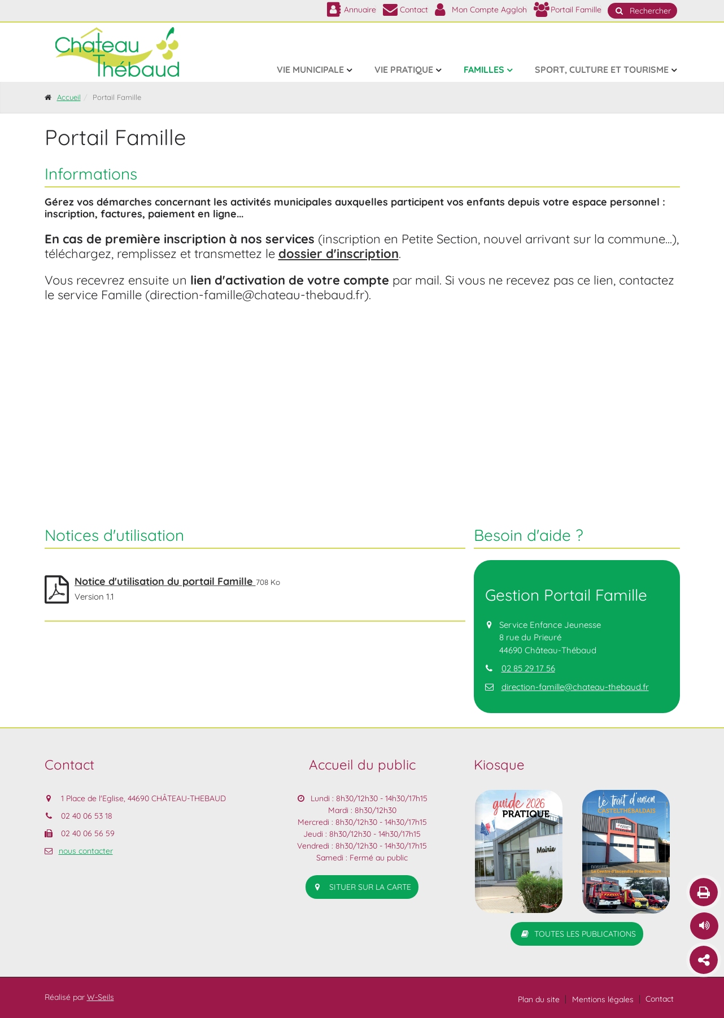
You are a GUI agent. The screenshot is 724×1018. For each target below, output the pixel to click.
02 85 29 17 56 (528, 668)
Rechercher (642, 11)
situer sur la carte (362, 887)
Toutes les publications (577, 934)
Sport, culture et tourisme (602, 69)
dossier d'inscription (338, 253)
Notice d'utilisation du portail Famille (165, 581)
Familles (484, 69)
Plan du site (539, 999)
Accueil (69, 97)
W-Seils (100, 997)
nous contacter (86, 851)
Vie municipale (310, 69)
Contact (660, 999)
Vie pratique (403, 69)
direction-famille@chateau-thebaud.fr (575, 686)
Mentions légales (603, 999)
